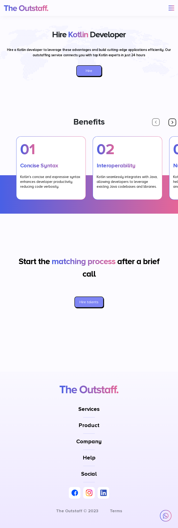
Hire (89, 71)
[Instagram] (89, 493)
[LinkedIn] (103, 493)
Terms (116, 510)
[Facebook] (74, 493)
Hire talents (89, 302)
